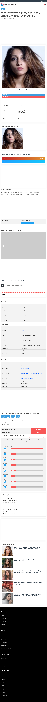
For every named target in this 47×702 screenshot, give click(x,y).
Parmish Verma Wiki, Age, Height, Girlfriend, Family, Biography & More (28, 583)
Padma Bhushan (4, 637)
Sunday (5, 452)
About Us (3, 624)
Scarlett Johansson (37, 373)
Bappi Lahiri (24, 378)
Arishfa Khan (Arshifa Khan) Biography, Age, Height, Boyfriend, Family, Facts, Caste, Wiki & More (28, 571)
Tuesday (5, 463)
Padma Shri (3, 634)
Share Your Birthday (5, 664)
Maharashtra (23, 101)
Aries (3, 673)
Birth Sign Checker (5, 661)
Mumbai (19, 101)
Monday (5, 457)
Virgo (3, 688)
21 (18, 98)
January (20, 98)
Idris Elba (29, 376)
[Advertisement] (23, 31)
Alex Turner (30, 378)
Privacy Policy (4, 627)
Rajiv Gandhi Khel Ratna (6, 651)
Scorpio (3, 692)
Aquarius (19, 108)
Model (23, 91)
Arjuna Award (4, 642)
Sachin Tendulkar (25, 368)
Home (2, 615)
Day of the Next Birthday (8, 432)
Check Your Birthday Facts (36, 436)
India (18, 103)
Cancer (3, 682)
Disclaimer (3, 618)
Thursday (26, 98)
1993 (23, 98)
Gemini (3, 679)
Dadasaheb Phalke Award (7, 648)
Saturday (5, 485)
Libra (3, 689)
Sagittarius (4, 695)
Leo (3, 685)
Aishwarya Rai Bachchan (26, 373)
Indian (23, 330)
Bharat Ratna (4, 645)
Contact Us (3, 621)
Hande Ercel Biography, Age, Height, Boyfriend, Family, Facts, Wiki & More (28, 559)
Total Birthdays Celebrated (10, 446)
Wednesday (6, 469)
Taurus (3, 676)
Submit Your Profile (5, 666)
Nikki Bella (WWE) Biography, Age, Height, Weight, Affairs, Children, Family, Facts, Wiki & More (27, 548)
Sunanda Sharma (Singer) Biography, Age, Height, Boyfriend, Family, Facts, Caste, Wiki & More (27, 595)
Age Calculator (4, 658)
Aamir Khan (24, 376)
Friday (4, 480)
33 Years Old (20, 105)
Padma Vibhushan (5, 639)
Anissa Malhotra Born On (8, 429)
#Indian (3, 9)
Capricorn (4, 698)
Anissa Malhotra (23, 90)
